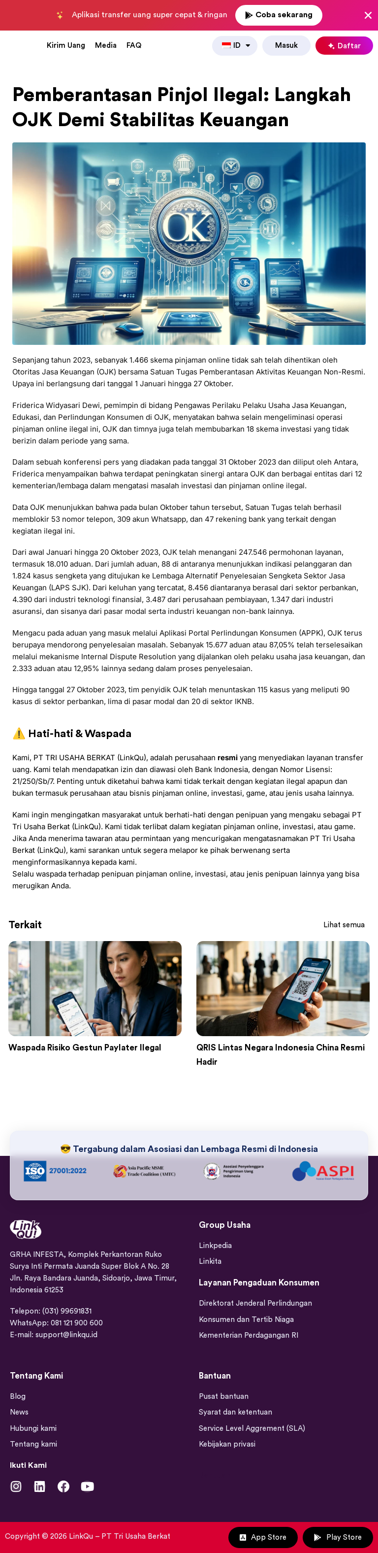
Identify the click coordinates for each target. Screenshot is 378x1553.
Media (106, 44)
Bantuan (215, 1472)
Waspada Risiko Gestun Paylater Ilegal (94, 1046)
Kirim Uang (66, 44)
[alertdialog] (189, 15)
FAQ (133, 44)
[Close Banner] (368, 15)
